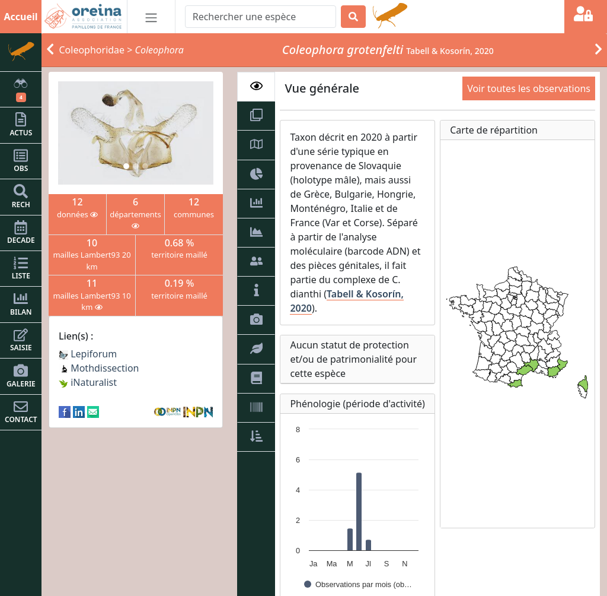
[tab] (256, 87)
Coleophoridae (92, 49)
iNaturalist (88, 382)
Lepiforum (88, 353)
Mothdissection (99, 368)
